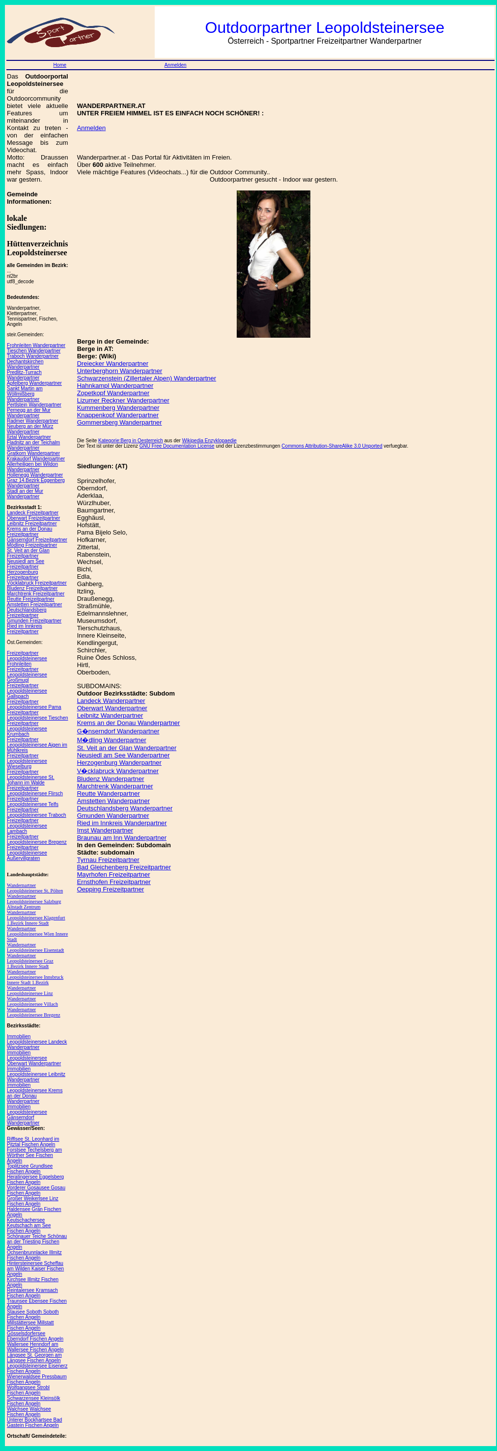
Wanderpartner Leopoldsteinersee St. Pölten (35, 888)
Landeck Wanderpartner (111, 700)
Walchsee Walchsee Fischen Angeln (29, 1411)
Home (59, 65)
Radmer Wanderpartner (32, 421)
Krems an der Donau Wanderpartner (128, 722)
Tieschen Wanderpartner (33, 350)
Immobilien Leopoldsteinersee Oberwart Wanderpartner (34, 1058)
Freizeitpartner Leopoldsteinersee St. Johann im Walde (31, 777)
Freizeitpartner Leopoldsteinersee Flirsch (35, 790)
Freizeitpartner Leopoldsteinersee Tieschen (37, 715)
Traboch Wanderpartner (32, 356)
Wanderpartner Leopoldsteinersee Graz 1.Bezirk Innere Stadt (30, 961)
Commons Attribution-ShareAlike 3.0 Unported (331, 446)
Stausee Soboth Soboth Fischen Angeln (33, 1314)
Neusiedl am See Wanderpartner (123, 755)
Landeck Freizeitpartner (32, 512)
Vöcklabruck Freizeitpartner (37, 583)
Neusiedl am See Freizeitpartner (25, 564)
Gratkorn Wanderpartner (33, 453)
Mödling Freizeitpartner (32, 545)
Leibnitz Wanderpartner (110, 715)
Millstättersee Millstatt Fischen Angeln (30, 1325)
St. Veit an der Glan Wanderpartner (127, 748)
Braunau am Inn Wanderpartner (121, 837)
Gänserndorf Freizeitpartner (37, 539)
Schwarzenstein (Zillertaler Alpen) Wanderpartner (146, 378)
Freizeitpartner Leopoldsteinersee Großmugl (27, 675)
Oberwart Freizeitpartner (33, 518)
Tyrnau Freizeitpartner (108, 859)
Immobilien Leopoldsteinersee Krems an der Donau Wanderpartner (34, 1093)
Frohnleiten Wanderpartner (36, 345)
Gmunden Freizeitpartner (34, 620)
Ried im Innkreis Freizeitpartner (24, 628)
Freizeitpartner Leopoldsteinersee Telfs (32, 801)
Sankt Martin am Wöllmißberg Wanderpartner (25, 394)
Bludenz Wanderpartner (110, 778)
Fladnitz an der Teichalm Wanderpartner (33, 445)
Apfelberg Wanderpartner (34, 383)
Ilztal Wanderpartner (29, 437)
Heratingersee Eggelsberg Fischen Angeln (35, 1179)
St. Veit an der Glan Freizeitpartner (28, 553)
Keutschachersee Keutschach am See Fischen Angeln (29, 1225)
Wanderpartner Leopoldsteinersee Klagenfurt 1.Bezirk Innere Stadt (36, 918)
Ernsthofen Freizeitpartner (114, 882)
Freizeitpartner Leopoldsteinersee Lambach (27, 826)
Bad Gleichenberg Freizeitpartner (124, 867)
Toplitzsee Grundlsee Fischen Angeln (30, 1168)
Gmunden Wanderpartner (113, 815)
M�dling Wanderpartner (111, 740)
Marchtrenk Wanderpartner (115, 786)
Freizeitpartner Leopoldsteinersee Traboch (36, 812)
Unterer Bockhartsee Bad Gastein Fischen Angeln (34, 1422)
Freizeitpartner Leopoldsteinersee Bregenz (37, 839)
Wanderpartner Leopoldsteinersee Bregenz (33, 1012)
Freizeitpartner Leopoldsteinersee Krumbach (27, 729)
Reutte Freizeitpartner (31, 599)
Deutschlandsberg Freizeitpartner (27, 612)
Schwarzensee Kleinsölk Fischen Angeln (33, 1401)
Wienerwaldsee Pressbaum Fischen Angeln (37, 1379)
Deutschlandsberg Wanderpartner (125, 808)
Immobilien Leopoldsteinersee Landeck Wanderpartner (37, 1042)
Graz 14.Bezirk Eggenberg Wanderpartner (36, 483)
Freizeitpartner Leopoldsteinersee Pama (34, 704)
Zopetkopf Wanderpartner (113, 393)
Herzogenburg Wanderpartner (119, 762)
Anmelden (176, 65)
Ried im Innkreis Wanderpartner (122, 823)
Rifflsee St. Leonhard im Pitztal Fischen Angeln (33, 1141)
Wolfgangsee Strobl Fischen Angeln (28, 1390)
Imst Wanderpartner (105, 830)
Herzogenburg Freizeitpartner (22, 574)
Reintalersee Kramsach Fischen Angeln (32, 1293)
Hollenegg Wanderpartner (35, 475)
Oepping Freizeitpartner (110, 889)
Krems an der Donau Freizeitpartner (29, 531)
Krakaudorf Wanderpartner (36, 458)
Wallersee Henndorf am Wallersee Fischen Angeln (35, 1347)
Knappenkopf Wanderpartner (118, 415)
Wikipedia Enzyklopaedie (209, 440)
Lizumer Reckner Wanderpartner (123, 400)
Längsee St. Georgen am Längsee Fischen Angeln (34, 1357)
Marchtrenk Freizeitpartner (35, 593)
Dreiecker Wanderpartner (112, 363)
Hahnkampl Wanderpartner (115, 385)
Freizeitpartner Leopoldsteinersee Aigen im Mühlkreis (37, 745)
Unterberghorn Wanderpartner (120, 371)
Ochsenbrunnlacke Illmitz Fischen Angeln (34, 1255)
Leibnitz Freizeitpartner (32, 523)
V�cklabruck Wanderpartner (118, 771)
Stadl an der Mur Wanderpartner (25, 493)
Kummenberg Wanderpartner (118, 407)
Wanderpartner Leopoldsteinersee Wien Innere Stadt (37, 934)
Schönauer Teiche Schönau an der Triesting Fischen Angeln (37, 1242)
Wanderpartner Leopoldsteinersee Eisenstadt (35, 947)
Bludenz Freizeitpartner (32, 588)
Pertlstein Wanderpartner (34, 404)
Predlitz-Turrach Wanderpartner (24, 375)
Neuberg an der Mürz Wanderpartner (30, 429)
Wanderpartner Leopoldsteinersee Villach (32, 1001)
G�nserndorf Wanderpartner (118, 731)
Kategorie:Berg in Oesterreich (130, 440)
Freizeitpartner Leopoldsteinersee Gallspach (27, 691)
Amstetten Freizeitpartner (34, 604)
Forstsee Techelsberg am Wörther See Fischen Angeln (34, 1155)
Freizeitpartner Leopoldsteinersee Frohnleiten (27, 658)
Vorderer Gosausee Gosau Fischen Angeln (36, 1190)
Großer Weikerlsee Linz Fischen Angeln (32, 1201)
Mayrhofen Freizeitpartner (113, 874)
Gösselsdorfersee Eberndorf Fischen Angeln (35, 1336)
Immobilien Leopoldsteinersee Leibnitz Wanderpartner (36, 1074)
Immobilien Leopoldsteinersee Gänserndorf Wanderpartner (27, 1115)
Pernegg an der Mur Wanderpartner (29, 412)
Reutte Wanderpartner (108, 793)
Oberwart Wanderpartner (112, 708)
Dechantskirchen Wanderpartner (25, 364)
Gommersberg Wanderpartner (119, 422)
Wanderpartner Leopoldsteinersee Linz (30, 990)
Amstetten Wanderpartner (113, 801)
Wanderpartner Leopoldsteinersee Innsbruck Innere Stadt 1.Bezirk (35, 977)
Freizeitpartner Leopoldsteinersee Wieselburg (27, 761)
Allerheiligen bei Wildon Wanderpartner (32, 466)
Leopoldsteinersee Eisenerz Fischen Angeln (37, 1368)
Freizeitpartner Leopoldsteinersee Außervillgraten (27, 853)
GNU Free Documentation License (177, 446)
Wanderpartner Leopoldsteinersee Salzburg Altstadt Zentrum (34, 901)
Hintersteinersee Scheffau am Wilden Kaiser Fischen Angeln (35, 1269)
